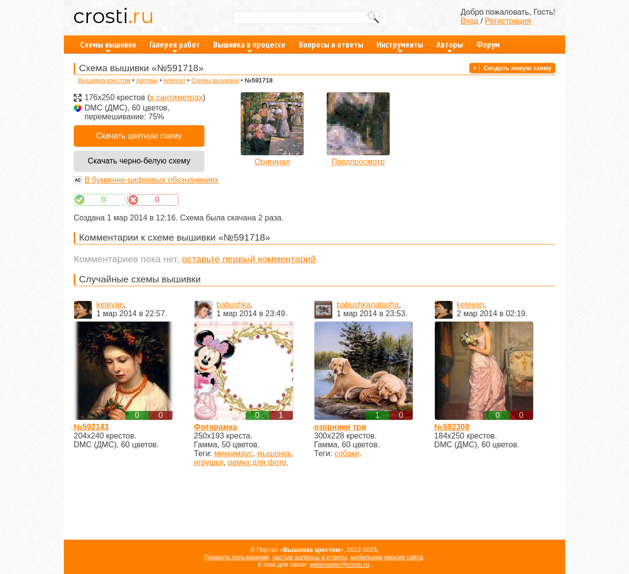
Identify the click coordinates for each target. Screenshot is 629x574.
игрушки (209, 462)
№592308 (451, 427)
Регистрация (508, 21)
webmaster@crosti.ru (339, 564)
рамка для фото (257, 462)
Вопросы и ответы (331, 44)
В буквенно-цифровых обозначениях (152, 180)
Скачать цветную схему (139, 136)
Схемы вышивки (108, 46)
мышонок (274, 453)
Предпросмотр (358, 162)
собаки (347, 453)
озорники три (340, 427)
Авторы (449, 46)
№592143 (91, 427)
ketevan (175, 80)
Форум (488, 44)
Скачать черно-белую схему (138, 161)
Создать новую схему (517, 68)
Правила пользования (236, 557)
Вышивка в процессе (249, 46)
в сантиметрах (176, 97)
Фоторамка (215, 427)
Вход (469, 21)
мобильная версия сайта (386, 557)
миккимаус (233, 453)
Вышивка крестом (104, 80)
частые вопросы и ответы (309, 557)
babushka (234, 305)
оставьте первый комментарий (249, 259)
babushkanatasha (368, 305)
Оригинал (272, 162)
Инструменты (399, 46)
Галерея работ (174, 46)
